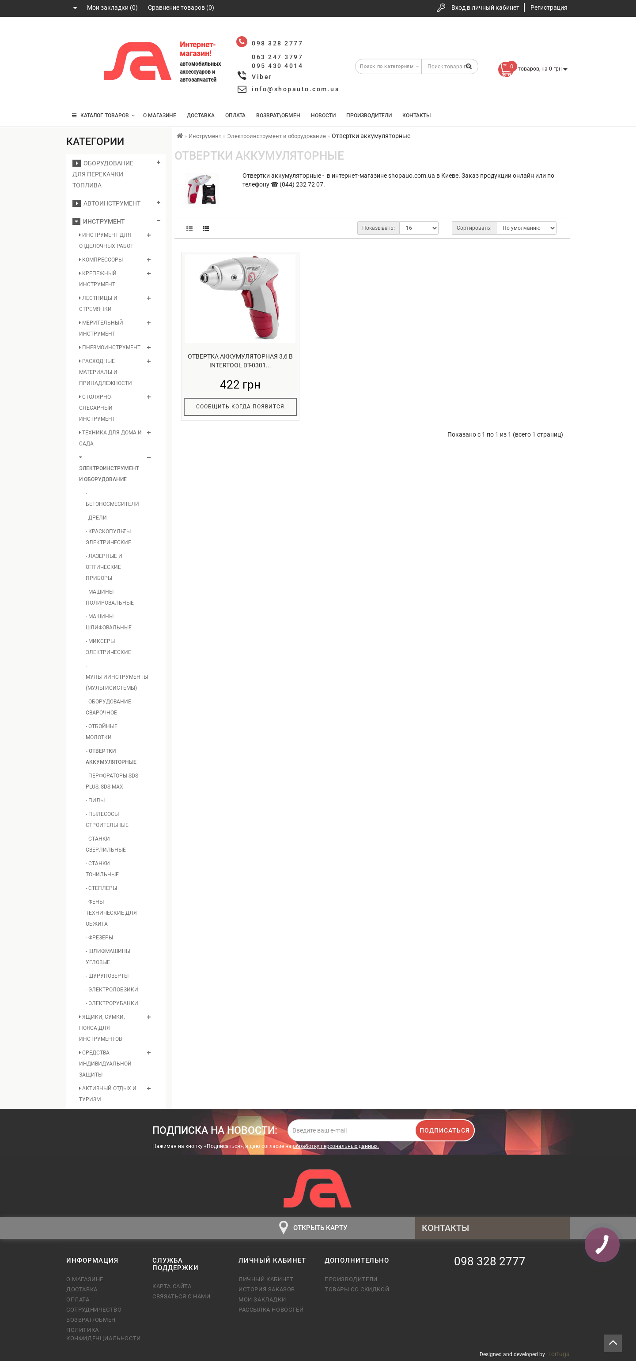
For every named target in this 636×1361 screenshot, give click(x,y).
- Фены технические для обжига (111, 913)
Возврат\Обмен (278, 115)
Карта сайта (172, 1286)
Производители (369, 115)
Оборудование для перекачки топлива (102, 174)
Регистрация (549, 7)
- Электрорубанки (112, 1003)
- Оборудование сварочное (108, 707)
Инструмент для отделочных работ (106, 240)
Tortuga (559, 1353)
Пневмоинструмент (109, 347)
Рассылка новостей (270, 1309)
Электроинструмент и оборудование (109, 468)
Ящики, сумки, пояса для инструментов (102, 1028)
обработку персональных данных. (336, 1146)
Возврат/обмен (91, 1319)
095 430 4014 (82, 89)
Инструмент (98, 221)
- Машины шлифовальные (109, 622)
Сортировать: (474, 228)
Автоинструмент (106, 203)
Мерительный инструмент (101, 328)
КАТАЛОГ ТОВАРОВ (103, 115)
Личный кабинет (265, 1279)
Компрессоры (101, 260)
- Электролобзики (112, 990)
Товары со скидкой (357, 1289)
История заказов (266, 1289)
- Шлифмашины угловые (108, 956)
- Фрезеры (99, 938)
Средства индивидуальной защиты (105, 1064)
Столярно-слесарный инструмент (97, 408)
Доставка (201, 115)
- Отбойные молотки (101, 731)
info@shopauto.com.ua (296, 89)
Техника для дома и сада (110, 438)
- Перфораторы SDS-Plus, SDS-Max (113, 781)
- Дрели (96, 518)
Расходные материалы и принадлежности (105, 372)
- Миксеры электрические (108, 646)
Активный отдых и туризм (107, 1094)
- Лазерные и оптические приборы (104, 567)
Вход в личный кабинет (485, 7)
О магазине (159, 115)
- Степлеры (101, 888)
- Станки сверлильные (106, 844)
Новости (323, 115)
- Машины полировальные (110, 597)
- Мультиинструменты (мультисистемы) (113, 677)
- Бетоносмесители (112, 498)
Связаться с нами (181, 1296)
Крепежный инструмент (98, 279)
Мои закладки (262, 1299)
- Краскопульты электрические (108, 537)
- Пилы (95, 800)
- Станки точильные (102, 869)
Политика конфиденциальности (102, 1334)
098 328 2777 (81, 36)
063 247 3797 (81, 63)
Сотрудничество (93, 1309)
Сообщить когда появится (240, 407)
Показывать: (378, 228)
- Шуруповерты (107, 976)
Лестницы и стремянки (98, 303)
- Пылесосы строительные (107, 819)
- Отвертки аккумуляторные (111, 756)
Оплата (235, 115)
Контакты (416, 115)
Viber (262, 76)
